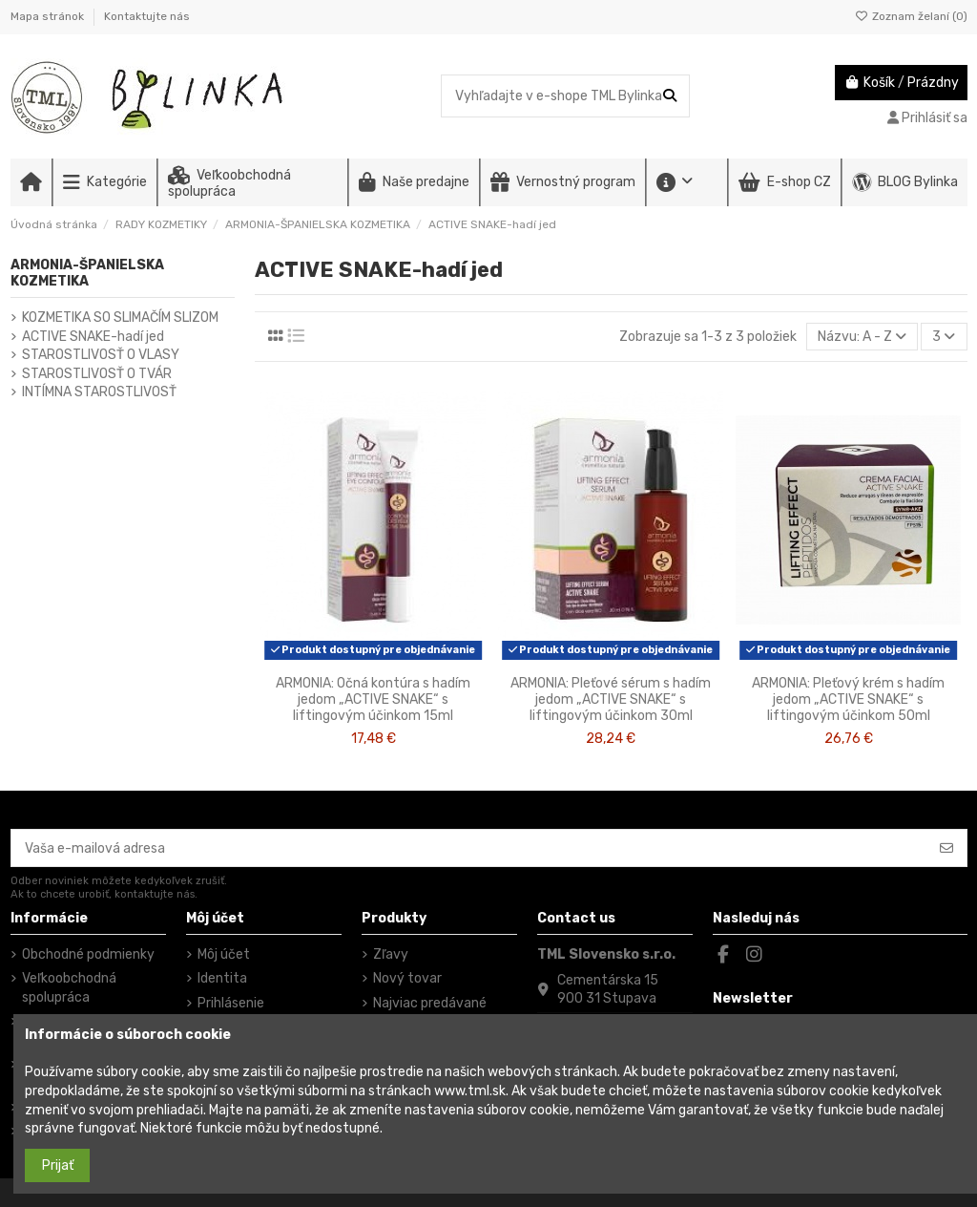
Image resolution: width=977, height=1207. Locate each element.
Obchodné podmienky (88, 954)
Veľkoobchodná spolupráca (69, 988)
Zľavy (390, 954)
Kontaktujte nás (147, 16)
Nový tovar (407, 978)
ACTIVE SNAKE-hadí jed (93, 336)
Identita (222, 978)
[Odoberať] (946, 848)
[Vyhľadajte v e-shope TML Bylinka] (670, 95)
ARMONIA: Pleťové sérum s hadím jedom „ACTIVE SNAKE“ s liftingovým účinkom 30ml (610, 699)
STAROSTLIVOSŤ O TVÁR (97, 374)
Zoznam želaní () (911, 16)
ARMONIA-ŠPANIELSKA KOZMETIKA (87, 273)
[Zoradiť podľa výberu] (862, 336)
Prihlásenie (230, 1003)
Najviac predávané (430, 1003)
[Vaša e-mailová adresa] (469, 848)
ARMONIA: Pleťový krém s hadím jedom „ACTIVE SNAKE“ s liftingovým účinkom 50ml (848, 699)
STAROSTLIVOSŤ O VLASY (100, 355)
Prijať (57, 1165)
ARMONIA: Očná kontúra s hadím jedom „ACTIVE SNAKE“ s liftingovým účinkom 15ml (373, 699)
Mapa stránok (48, 16)
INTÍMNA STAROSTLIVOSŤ (99, 392)
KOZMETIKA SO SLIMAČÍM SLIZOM (120, 317)
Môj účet (223, 954)
